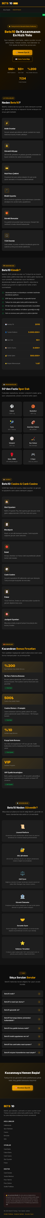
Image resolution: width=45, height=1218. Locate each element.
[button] (22, 993)
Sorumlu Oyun (29, 1214)
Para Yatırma (8, 1180)
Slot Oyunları (8, 1159)
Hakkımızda (7, 1125)
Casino (6, 1132)
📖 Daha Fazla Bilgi (22, 59)
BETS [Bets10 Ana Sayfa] (10, 3)
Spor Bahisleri (8, 1129)
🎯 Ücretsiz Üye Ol (22, 1088)
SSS (5, 1139)
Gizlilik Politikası (9, 1186)
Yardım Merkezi (9, 1176)
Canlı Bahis (7, 1149)
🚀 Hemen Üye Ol (22, 52)
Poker (6, 1163)
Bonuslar (6, 1135)
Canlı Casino (8, 1156)
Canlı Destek (8, 1173)
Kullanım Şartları (19, 1214)
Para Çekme (8, 1183)
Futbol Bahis (8, 1152)
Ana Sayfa (6, 10)
